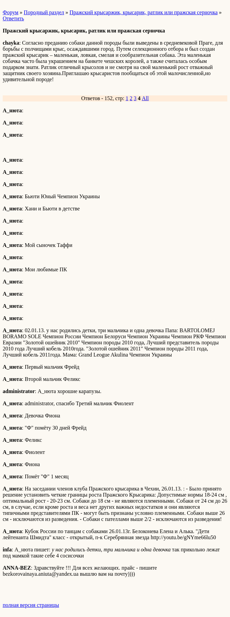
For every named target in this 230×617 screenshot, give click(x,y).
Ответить (13, 18)
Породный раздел (44, 12)
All (145, 98)
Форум (10, 12)
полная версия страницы (31, 605)
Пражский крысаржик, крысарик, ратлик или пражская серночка (144, 12)
